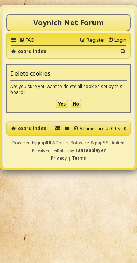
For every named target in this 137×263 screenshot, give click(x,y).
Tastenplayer (90, 150)
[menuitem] (26, 39)
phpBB (45, 142)
